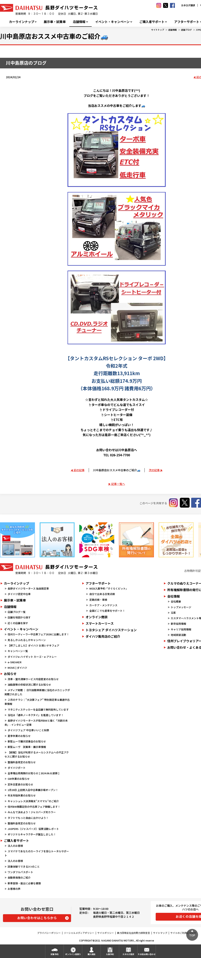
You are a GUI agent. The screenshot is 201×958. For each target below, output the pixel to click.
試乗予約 (54, 954)
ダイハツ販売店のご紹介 (103, 636)
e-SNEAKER (14, 662)
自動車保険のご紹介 (19, 877)
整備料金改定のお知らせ (22, 762)
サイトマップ (160, 932)
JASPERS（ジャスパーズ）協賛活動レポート (33, 829)
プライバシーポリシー (49, 932)
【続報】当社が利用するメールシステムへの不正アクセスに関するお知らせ (37, 754)
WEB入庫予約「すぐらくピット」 (108, 588)
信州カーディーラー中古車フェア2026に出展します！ (38, 634)
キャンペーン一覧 (18, 651)
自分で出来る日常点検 (102, 594)
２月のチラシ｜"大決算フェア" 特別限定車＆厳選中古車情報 (37, 702)
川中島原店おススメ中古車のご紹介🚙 (116, 470)
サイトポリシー (105, 932)
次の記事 (154, 470)
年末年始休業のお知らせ (22, 795)
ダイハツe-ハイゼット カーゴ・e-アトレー (32, 657)
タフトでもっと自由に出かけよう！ (28, 818)
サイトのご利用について (183, 932)
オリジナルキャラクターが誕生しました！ (32, 834)
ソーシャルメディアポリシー (79, 932)
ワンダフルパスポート (20, 872)
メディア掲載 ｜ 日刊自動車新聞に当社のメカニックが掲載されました (37, 692)
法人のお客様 (15, 846)
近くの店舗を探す (18, 623)
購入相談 (91, 954)
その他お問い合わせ (146, 954)
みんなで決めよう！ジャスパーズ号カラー (32, 812)
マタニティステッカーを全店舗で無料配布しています (38, 709)
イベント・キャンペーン (112, 22)
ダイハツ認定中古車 (19, 594)
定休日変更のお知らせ (20, 784)
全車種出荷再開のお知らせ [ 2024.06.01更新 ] (33, 773)
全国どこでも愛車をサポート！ (107, 611)
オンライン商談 (97, 616)
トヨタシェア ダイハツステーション (111, 629)
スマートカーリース (100, 623)
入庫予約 (110, 954)
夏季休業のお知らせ (19, 736)
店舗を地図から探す (19, 617)
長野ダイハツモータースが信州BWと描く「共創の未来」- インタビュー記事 (36, 723)
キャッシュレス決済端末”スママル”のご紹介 (33, 801)
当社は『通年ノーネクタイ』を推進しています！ (36, 715)
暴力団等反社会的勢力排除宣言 (133, 932)
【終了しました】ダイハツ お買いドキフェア (33, 645)
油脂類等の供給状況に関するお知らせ (29, 684)
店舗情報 (79, 22)
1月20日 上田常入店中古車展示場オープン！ (33, 790)
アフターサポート (98, 583)
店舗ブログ (186, 29)
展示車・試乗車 (55, 22)
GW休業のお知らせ (19, 779)
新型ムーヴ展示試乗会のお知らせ (27, 741)
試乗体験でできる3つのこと (24, 866)
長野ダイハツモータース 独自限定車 (28, 588)
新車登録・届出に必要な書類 (24, 883)
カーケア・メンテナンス (103, 605)
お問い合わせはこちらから (37, 917)
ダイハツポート (17, 768)
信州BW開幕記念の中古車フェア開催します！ (34, 806)
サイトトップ (157, 29)
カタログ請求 (188, 5)
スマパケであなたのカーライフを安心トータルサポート (37, 853)
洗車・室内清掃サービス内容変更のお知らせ (33, 679)
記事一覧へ (118, 484)
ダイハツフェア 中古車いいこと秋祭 (28, 730)
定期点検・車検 (98, 600)
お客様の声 (14, 889)
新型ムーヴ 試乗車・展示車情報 (27, 747)
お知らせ (10, 673)
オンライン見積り (73, 954)
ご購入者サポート (151, 22)
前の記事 (79, 470)
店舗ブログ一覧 (17, 612)
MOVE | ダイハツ (17, 668)
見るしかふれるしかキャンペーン (27, 640)
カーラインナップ (21, 22)
